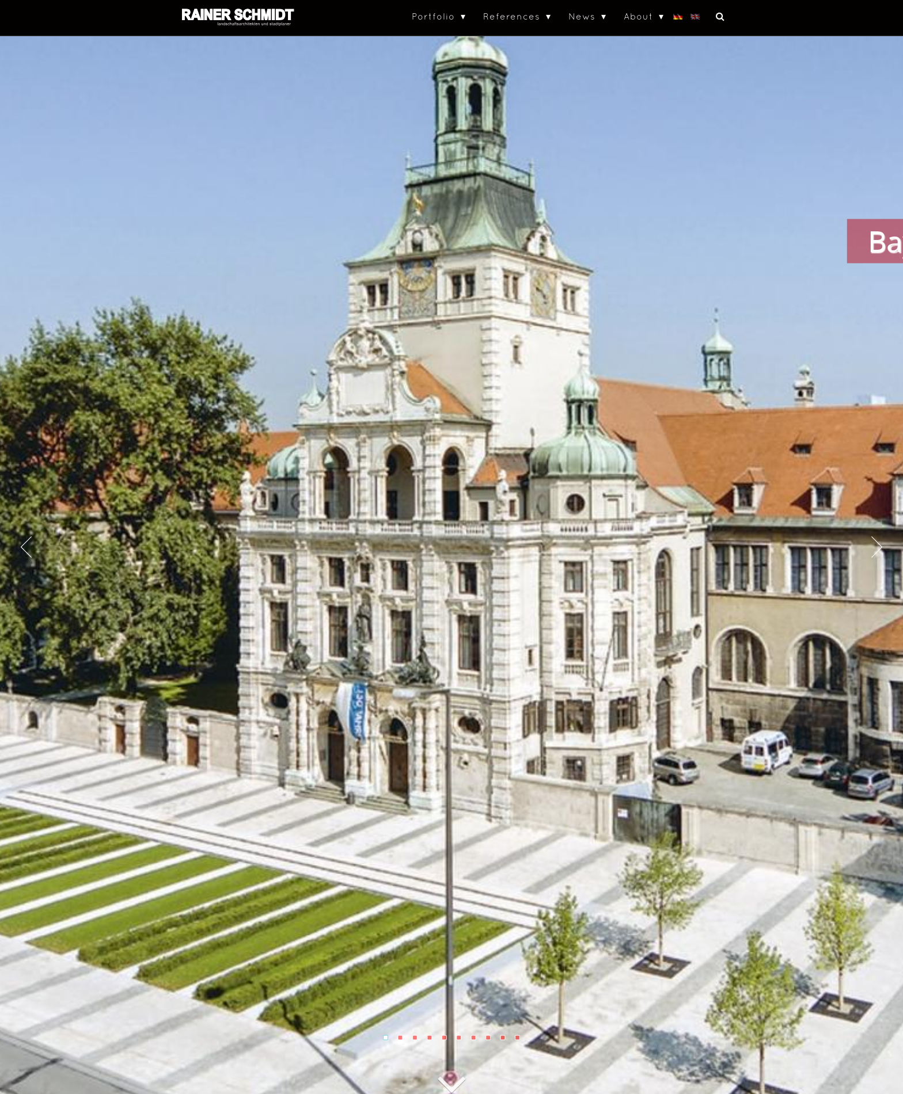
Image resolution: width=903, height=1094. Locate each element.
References (511, 16)
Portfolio (433, 16)
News (581, 16)
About (638, 16)
